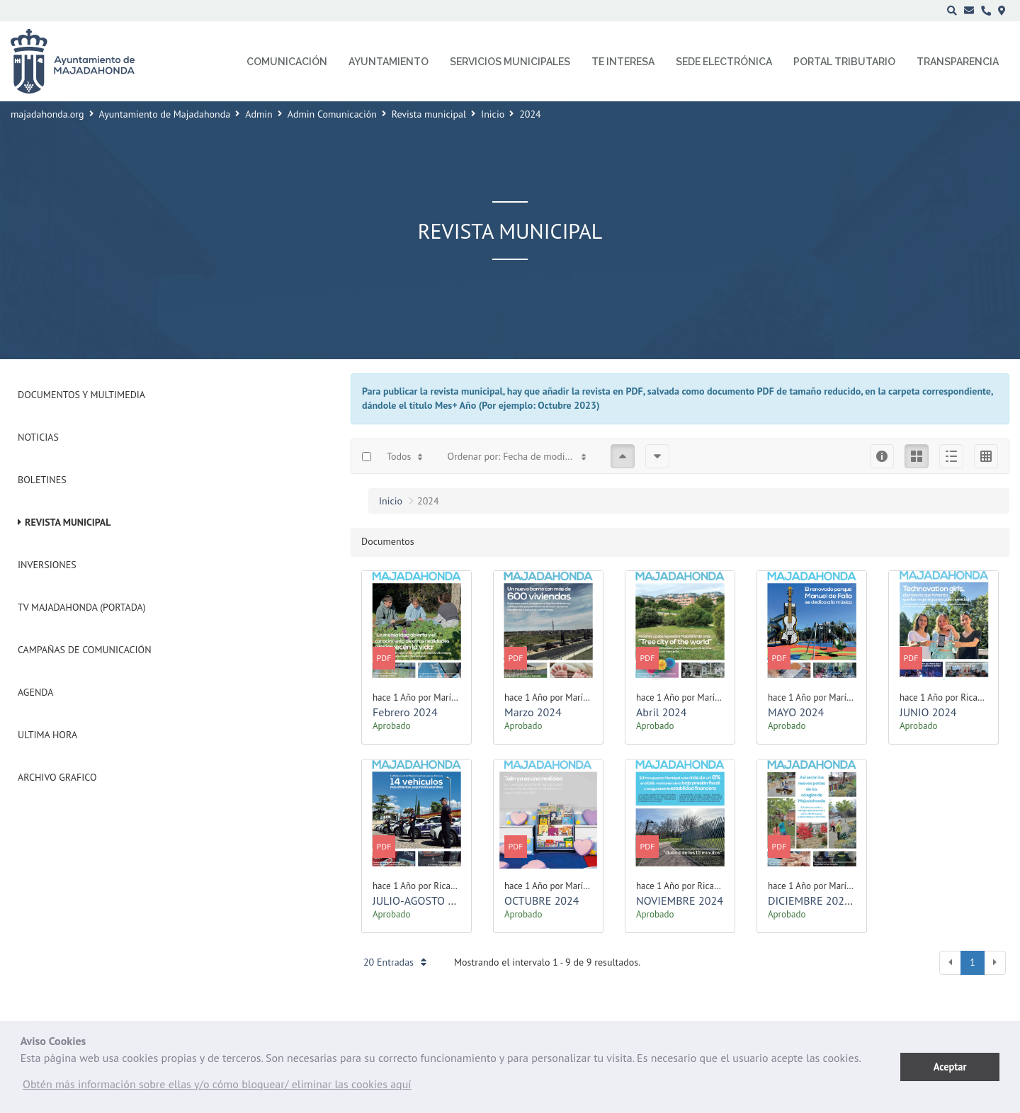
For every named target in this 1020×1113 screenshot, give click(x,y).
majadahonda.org (47, 114)
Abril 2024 (661, 712)
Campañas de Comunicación (85, 649)
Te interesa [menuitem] (622, 61)
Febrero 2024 (405, 712)
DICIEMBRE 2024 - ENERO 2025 (844, 900)
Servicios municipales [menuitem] (510, 61)
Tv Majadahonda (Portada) (82, 607)
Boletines (42, 479)
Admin (259, 114)
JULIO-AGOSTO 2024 (422, 900)
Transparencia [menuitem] (958, 61)
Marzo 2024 (533, 712)
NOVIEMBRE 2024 (679, 900)
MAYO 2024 (796, 712)
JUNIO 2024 (928, 712)
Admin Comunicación (332, 114)
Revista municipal (429, 114)
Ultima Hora (47, 734)
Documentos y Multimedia (81, 394)
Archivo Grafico (57, 777)
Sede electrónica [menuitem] (724, 61)
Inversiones (47, 564)
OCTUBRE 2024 (541, 900)
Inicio (492, 114)
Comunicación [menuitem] (286, 61)
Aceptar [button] (950, 1066)
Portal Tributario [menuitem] (844, 61)
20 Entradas (394, 962)
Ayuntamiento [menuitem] (388, 61)
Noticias (38, 437)
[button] (217, 1087)
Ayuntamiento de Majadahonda (165, 114)
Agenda (35, 692)
